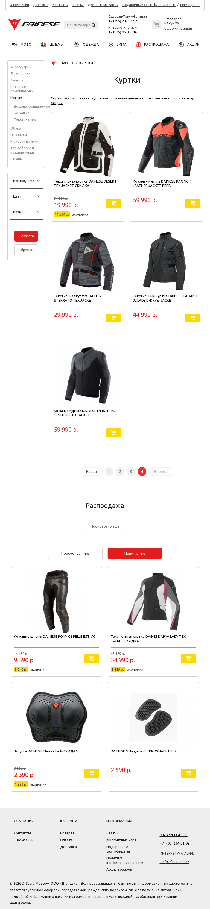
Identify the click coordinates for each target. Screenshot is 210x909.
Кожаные (22, 113)
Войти (171, 5)
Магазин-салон (174, 835)
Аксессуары (20, 67)
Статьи (78, 5)
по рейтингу (159, 98)
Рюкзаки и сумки (24, 141)
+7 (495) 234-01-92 (174, 843)
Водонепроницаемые (32, 106)
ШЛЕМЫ (52, 44)
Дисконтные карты (103, 5)
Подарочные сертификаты (144, 5)
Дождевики (20, 73)
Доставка (40, 5)
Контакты (60, 5)
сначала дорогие (94, 98)
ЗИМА (118, 44)
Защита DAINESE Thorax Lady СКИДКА (46, 751)
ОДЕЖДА (86, 44)
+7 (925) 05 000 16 (122, 32)
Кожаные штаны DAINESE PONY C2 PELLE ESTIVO (55, 636)
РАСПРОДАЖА (152, 44)
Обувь (15, 128)
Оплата (66, 840)
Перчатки (18, 135)
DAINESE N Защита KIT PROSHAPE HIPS (143, 751)
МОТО (20, 44)
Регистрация (190, 5)
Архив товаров (119, 869)
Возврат (67, 833)
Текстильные (25, 119)
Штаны (16, 159)
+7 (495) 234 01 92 (122, 21)
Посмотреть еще (105, 526)
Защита (16, 80)
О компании (19, 5)
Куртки (16, 97)
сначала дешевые (129, 98)
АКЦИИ (189, 44)
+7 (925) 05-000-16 (174, 862)
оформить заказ (178, 28)
